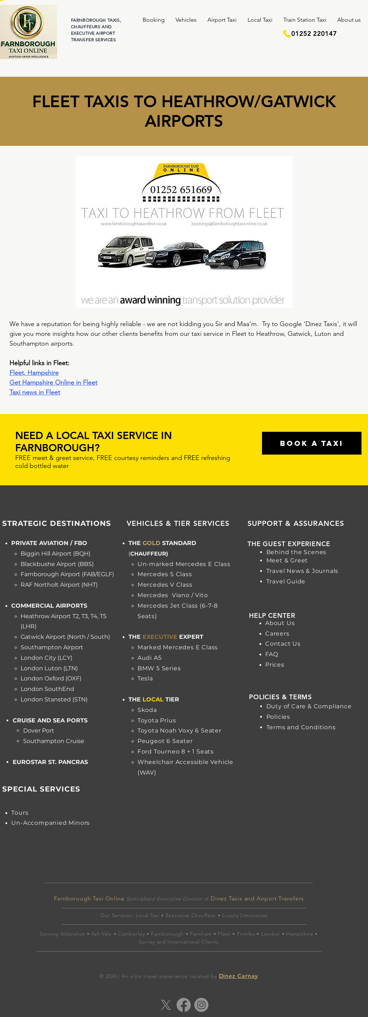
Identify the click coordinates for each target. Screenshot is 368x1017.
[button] (153, 19)
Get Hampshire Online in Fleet (53, 383)
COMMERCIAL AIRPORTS (49, 605)
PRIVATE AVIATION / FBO (49, 543)
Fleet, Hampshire (34, 373)
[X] (166, 1005)
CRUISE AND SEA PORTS (50, 720)
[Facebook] (184, 1005)
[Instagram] (201, 1005)
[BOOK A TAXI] (311, 443)
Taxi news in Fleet (34, 392)
